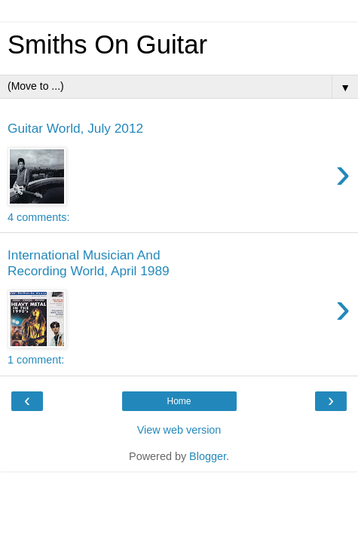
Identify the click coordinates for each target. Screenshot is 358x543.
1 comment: (36, 360)
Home (179, 401)
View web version (179, 430)
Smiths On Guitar (107, 44)
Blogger (207, 456)
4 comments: (38, 217)
